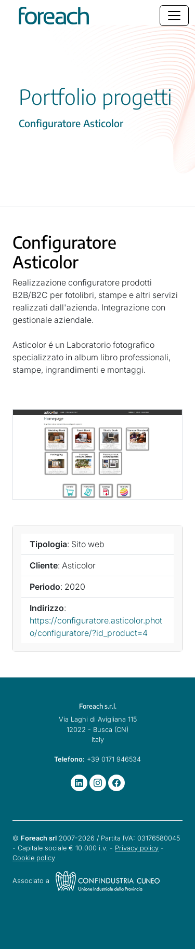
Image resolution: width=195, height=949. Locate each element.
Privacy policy (137, 848)
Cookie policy (33, 858)
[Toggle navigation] (174, 15)
